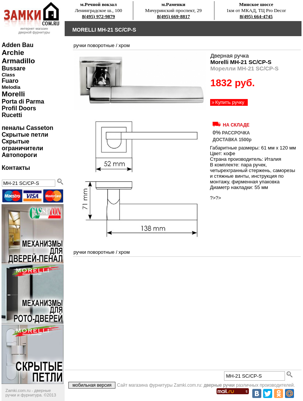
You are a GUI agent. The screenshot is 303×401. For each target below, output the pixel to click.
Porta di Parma (23, 101)
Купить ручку (229, 102)
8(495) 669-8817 (173, 16)
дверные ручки (219, 385)
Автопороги (19, 155)
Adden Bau (17, 45)
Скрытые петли (25, 134)
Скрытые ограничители (22, 144)
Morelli (13, 94)
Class (8, 75)
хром (124, 45)
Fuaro (10, 81)
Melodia (11, 87)
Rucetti (12, 115)
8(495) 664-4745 (256, 16)
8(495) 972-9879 (98, 16)
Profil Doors (19, 108)
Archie (13, 52)
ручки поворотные (93, 45)
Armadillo (18, 61)
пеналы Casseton (27, 128)
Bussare (13, 68)
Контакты (16, 168)
